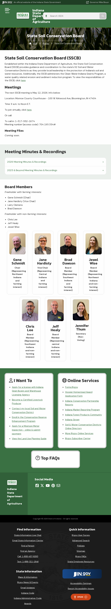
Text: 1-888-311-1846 (27, 559)
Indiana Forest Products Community (78, 409)
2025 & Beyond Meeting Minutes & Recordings (32, 161)
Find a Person (27, 543)
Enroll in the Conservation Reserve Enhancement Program (30, 412)
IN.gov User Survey (81, 533)
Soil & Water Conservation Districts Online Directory (79, 424)
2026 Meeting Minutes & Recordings (26, 153)
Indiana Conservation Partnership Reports (83, 395)
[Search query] (93, 12)
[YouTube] (48, 483)
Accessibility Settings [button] (80, 581)
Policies (81, 543)
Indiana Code (27, 591)
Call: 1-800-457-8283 (27, 554)
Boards (46, 35)
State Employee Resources (81, 559)
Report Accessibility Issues (81, 586)
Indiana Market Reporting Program (83, 402)
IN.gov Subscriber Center (78, 436)
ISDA (35, 35)
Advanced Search (81, 538)
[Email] (58, 483)
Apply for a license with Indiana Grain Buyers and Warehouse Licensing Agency (28, 382)
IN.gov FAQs (80, 554)
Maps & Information (27, 575)
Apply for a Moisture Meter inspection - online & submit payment (27, 423)
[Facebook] (37, 483)
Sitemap (81, 549)
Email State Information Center (27, 538)
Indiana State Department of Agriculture (51, 12)
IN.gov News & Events (27, 580)
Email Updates (28, 585)
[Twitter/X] (42, 483)
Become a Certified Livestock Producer (27, 394)
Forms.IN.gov (71, 378)
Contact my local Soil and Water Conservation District (29, 403)
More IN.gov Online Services (79, 431)
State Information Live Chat (27, 533)
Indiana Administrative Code (28, 596)
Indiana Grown (72, 417)
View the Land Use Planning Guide (30, 433)
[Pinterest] (53, 483)
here (23, 71)
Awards (27, 601)
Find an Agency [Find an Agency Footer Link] (27, 549)
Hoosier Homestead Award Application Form (79, 386)
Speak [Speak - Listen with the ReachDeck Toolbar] (80, 595)
